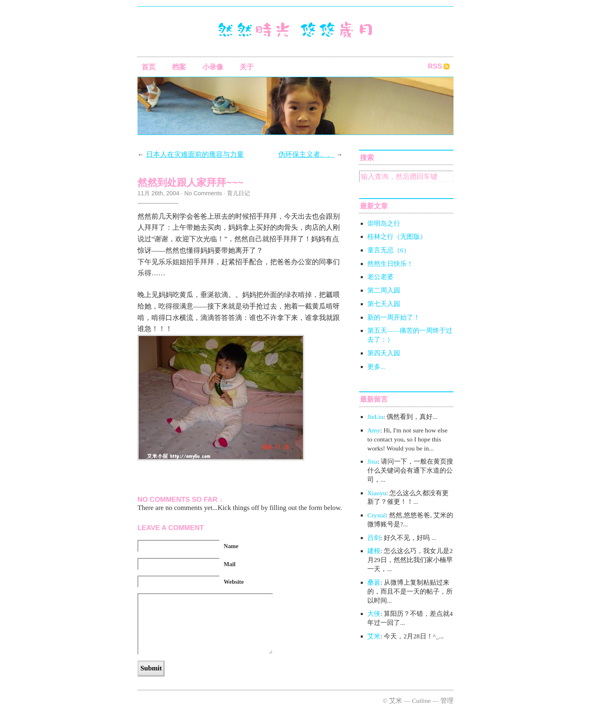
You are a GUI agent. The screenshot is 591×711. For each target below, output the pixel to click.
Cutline (421, 700)
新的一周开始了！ (393, 317)
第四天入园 (383, 353)
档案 (179, 67)
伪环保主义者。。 (306, 154)
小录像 (212, 67)
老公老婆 (380, 276)
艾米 (373, 636)
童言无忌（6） (388, 250)
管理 (447, 700)
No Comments (203, 193)
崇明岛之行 (383, 223)
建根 (373, 550)
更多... (376, 366)
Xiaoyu (376, 492)
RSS (435, 66)
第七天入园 (383, 303)
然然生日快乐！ (390, 263)
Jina (372, 461)
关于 (247, 67)
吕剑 (373, 537)
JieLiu (375, 416)
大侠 (373, 613)
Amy (373, 430)
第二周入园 (383, 290)
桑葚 (373, 582)
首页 (149, 67)
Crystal (376, 515)
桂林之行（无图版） (396, 236)
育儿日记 (238, 193)
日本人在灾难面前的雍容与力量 (195, 154)
